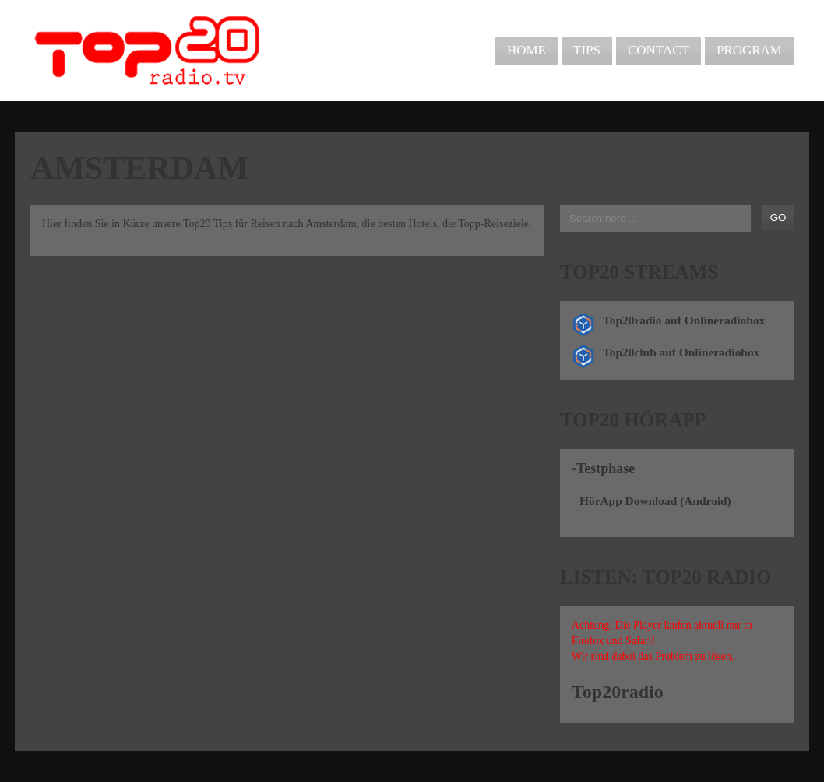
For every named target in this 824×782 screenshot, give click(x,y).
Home (526, 50)
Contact (658, 50)
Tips (586, 50)
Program (749, 50)
